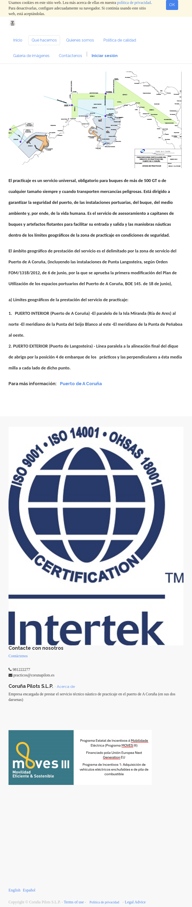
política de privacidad (134, 2)
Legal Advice (135, 902)
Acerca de (66, 686)
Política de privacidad (104, 902)
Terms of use (74, 902)
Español (29, 890)
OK (172, 4)
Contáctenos (18, 656)
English (14, 890)
